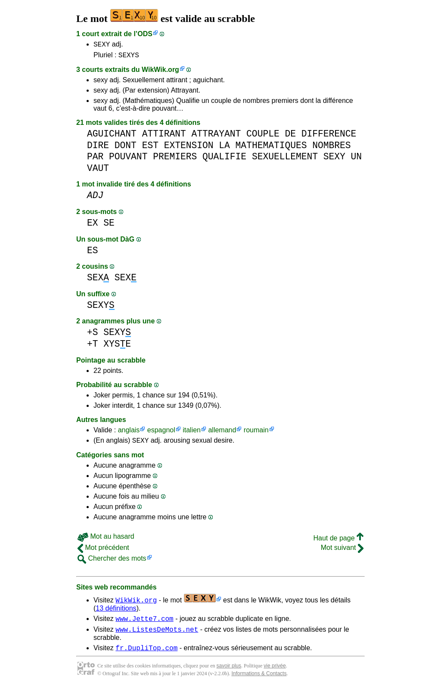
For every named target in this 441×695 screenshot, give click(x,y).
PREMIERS (175, 159)
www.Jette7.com (144, 623)
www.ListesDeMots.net (156, 635)
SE (109, 225)
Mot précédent (103, 551)
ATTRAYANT (216, 136)
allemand (222, 432)
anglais (129, 432)
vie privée (275, 673)
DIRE (98, 148)
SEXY (101, 45)
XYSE (117, 346)
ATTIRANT (164, 136)
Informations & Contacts (258, 681)
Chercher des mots (112, 562)
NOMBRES (331, 148)
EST (150, 148)
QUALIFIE (224, 159)
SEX (98, 280)
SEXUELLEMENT (285, 159)
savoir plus (229, 673)
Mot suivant (342, 551)
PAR (95, 159)
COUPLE (263, 136)
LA (224, 148)
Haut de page (338, 542)
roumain (256, 432)
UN (356, 159)
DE (290, 136)
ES (92, 253)
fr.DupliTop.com (146, 655)
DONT (126, 148)
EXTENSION (189, 148)
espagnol (161, 432)
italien (192, 432)
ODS (144, 33)
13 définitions (116, 612)
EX (92, 225)
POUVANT (128, 159)
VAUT (98, 170)
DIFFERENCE (329, 136)
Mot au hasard (106, 540)
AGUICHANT (112, 136)
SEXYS (128, 57)
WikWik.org (160, 72)
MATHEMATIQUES (271, 148)
